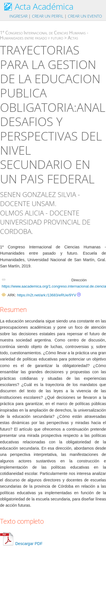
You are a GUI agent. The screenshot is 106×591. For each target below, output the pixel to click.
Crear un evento (85, 16)
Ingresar (18, 16)
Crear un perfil (47, 16)
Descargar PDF (21, 543)
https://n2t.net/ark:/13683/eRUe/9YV (46, 295)
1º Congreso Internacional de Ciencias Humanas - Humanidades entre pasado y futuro (44, 35)
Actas (73, 38)
